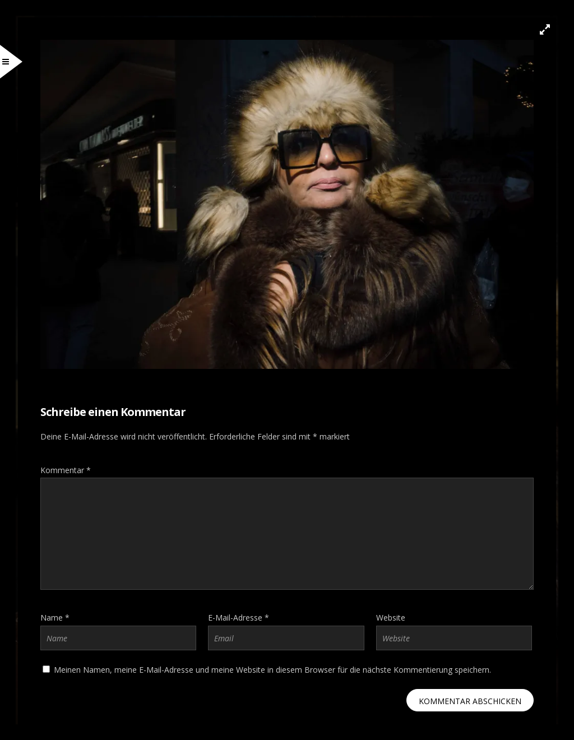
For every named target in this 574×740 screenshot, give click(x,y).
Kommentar (65, 470)
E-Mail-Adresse (238, 617)
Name (55, 617)
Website (390, 617)
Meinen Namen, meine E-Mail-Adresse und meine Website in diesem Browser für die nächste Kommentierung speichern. (272, 669)
